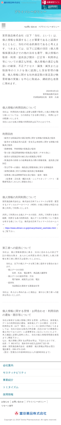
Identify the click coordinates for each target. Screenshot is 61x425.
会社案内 (8, 365)
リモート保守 (7, 406)
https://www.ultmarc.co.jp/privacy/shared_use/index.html (30, 228)
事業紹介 (8, 380)
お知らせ (5, 402)
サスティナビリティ (14, 372)
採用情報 (8, 394)
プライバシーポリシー (36, 402)
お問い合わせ (18, 402)
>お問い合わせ (30, 27)
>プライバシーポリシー (49, 27)
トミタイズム (11, 387)
